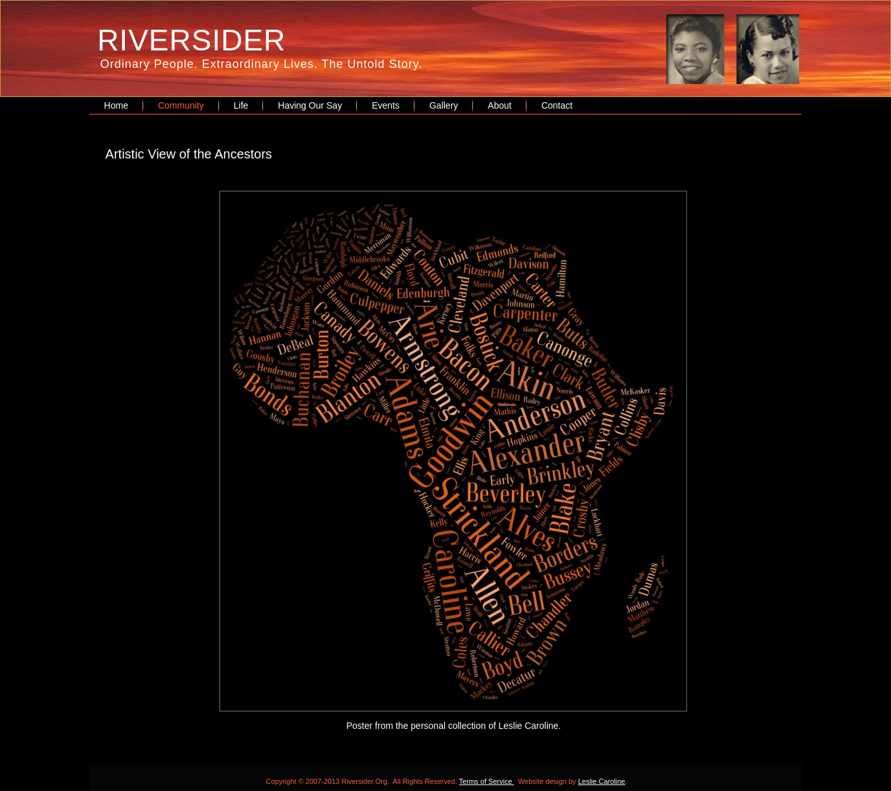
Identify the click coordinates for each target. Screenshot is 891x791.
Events (386, 105)
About (500, 105)
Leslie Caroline (602, 781)
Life (241, 105)
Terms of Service (486, 781)
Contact (556, 105)
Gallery (443, 105)
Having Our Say (310, 105)
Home (116, 105)
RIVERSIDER (191, 40)
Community (181, 105)
